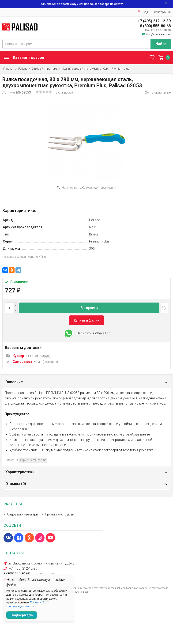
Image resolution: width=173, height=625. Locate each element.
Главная (8, 68)
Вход (142, 12)
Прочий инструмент (60, 514)
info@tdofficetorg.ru (158, 34)
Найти (160, 44)
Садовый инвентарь (44, 68)
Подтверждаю (22, 615)
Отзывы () (15, 483)
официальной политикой (124, 588)
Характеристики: (20, 472)
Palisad (22, 68)
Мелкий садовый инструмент (80, 68)
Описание (14, 382)
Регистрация (162, 12)
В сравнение (157, 92)
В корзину (89, 308)
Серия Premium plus (116, 68)
